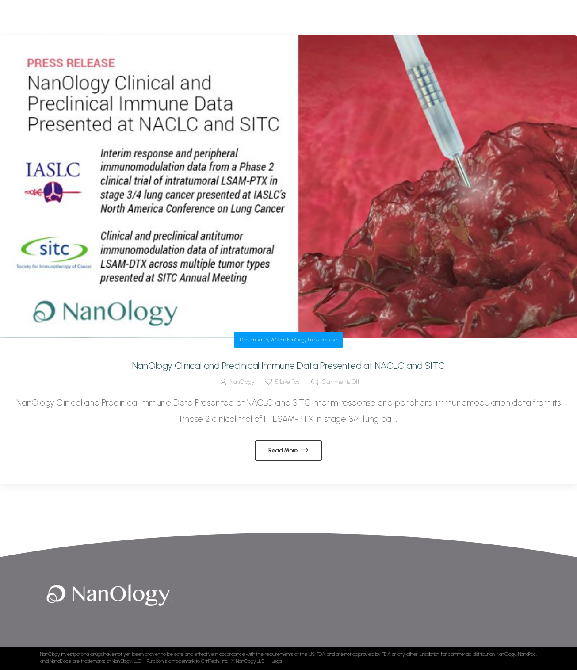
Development (343, 26)
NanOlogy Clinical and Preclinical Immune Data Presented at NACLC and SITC (288, 365)
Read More (283, 450)
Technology (291, 26)
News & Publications (416, 26)
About (250, 26)
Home (219, 26)
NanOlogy (241, 382)
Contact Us (485, 26)
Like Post (288, 382)
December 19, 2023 (261, 340)
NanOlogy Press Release (312, 340)
